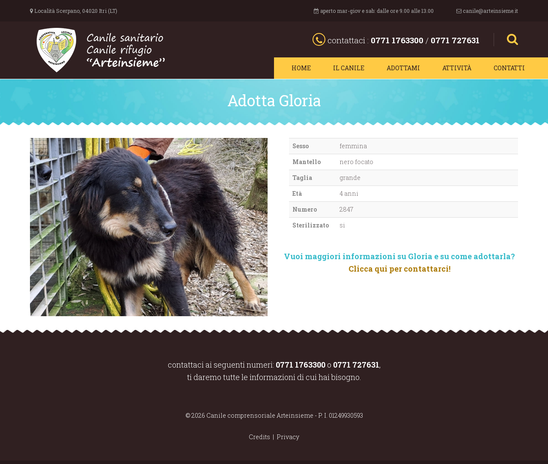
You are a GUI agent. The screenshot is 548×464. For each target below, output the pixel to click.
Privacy (288, 437)
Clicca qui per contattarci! (399, 268)
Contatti (509, 68)
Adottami (403, 68)
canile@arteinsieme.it (490, 10)
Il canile (348, 68)
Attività (456, 68)
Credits (259, 437)
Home (301, 68)
